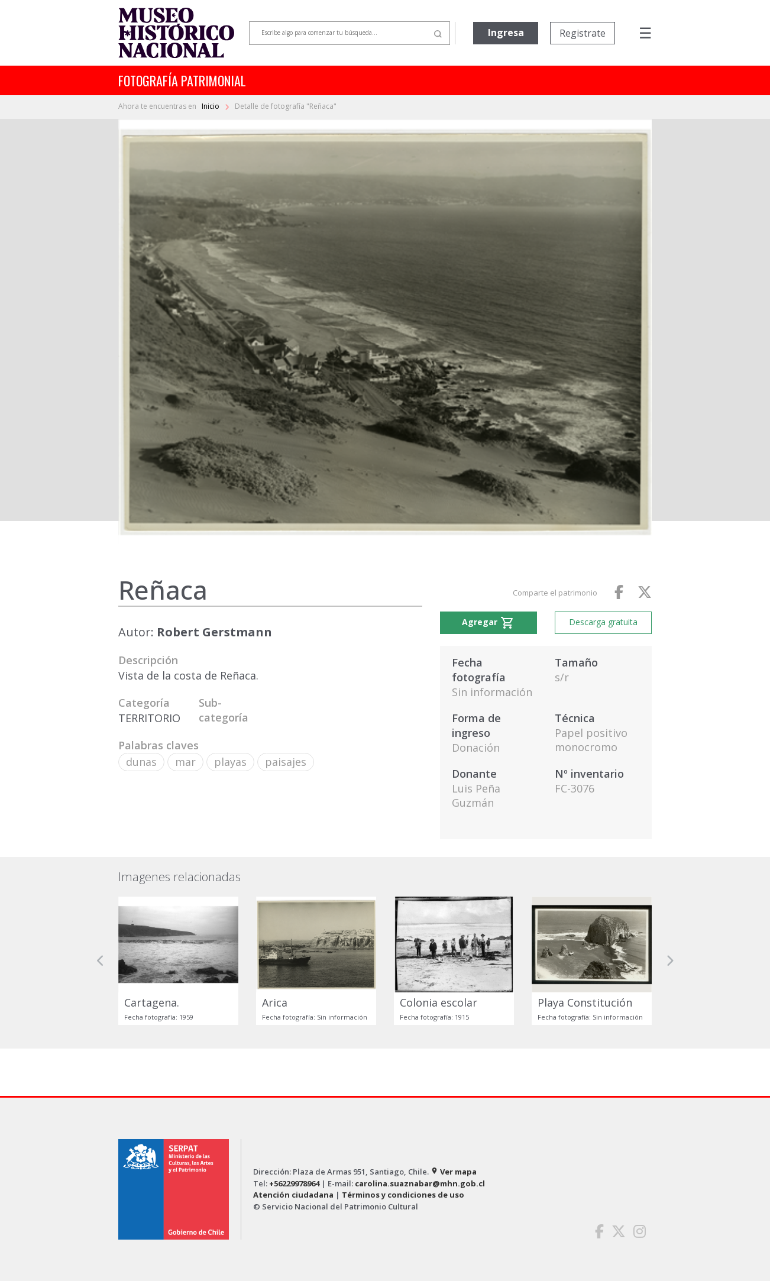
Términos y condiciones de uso (403, 1194)
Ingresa (506, 32)
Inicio (211, 106)
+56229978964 (294, 1183)
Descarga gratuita (603, 621)
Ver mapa (454, 1171)
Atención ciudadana (293, 1194)
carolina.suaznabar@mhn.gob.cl (420, 1183)
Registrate (582, 33)
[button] (100, 961)
